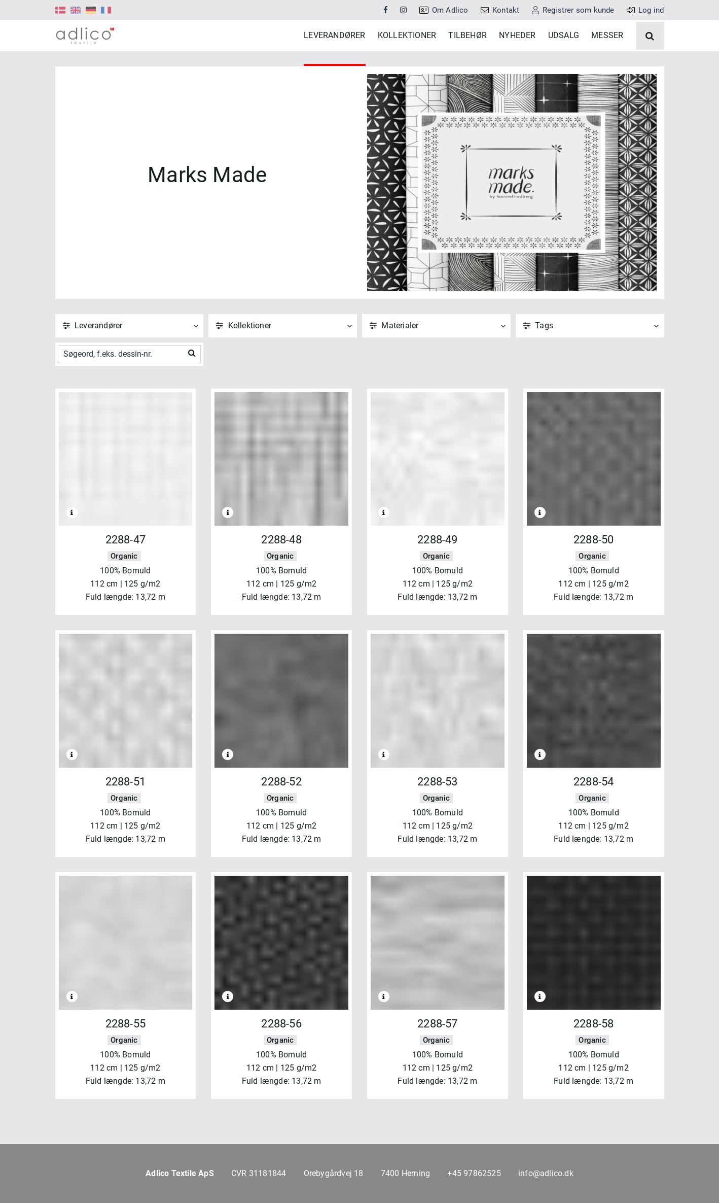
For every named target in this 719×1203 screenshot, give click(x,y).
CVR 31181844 (258, 1173)
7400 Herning (405, 1173)
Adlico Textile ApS (180, 1173)
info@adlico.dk (545, 1173)
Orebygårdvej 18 (334, 1173)
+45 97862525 (473, 1173)
